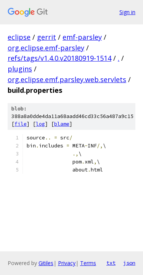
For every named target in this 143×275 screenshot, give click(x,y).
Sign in (127, 12)
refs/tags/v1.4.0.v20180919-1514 (59, 58)
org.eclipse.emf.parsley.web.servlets (67, 79)
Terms (88, 263)
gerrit (46, 37)
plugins (20, 68)
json (129, 262)
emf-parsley (82, 37)
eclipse (19, 37)
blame (61, 124)
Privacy (67, 263)
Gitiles (46, 263)
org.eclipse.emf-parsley (46, 47)
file (20, 124)
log (40, 124)
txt (111, 262)
